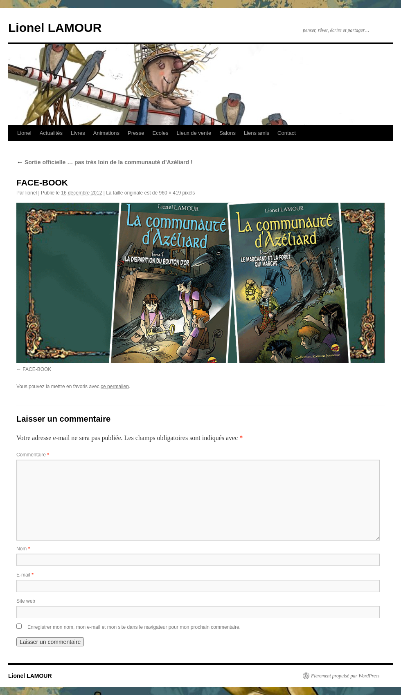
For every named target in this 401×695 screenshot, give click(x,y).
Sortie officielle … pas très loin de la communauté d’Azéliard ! (104, 162)
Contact (286, 133)
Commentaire (32, 455)
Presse (136, 133)
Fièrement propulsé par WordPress (345, 676)
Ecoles (161, 133)
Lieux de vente (194, 133)
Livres (78, 133)
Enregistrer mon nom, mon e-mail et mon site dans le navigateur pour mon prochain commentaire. (134, 627)
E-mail (25, 575)
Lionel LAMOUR (54, 27)
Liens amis (256, 133)
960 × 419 (170, 193)
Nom (23, 549)
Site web (25, 601)
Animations (106, 133)
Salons (227, 133)
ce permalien (115, 386)
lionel (31, 193)
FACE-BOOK (37, 369)
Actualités (51, 133)
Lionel (24, 133)
